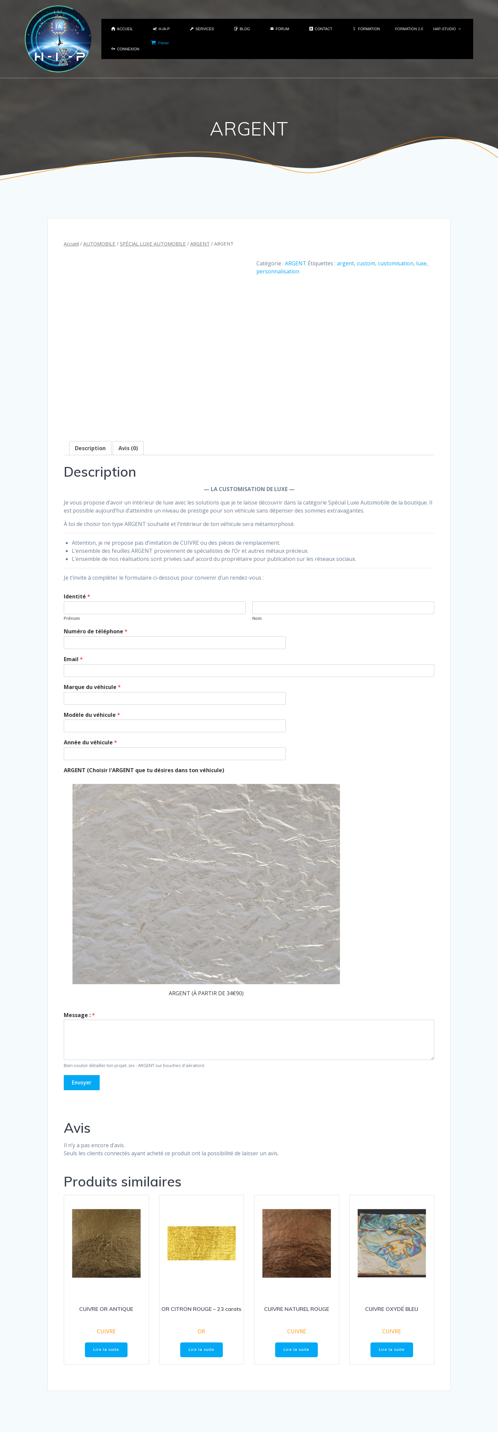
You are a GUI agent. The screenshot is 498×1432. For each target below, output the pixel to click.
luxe (421, 263)
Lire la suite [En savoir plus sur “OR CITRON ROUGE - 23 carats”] (201, 1306)
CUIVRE (106, 1287)
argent (345, 263)
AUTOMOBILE (99, 243)
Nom (257, 574)
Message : (79, 970)
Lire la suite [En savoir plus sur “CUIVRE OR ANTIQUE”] (106, 1306)
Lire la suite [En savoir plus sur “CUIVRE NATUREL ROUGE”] (297, 1306)
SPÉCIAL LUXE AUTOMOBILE (153, 243)
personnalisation (277, 271)
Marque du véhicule (92, 642)
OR (201, 1287)
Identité (77, 551)
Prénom (72, 574)
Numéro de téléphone (96, 586)
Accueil (71, 243)
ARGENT (200, 243)
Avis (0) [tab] (128, 403)
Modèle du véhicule (92, 670)
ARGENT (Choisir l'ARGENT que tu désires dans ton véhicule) (144, 725)
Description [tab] (90, 403)
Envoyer (82, 1038)
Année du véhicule (90, 697)
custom (366, 263)
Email (73, 614)
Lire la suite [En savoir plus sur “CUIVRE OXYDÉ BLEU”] (392, 1306)
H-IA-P (320, 1415)
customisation (395, 263)
